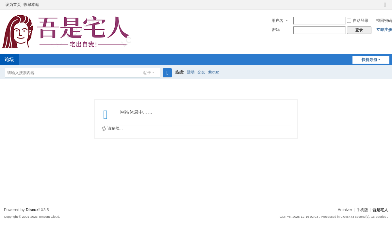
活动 (191, 72)
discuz (213, 72)
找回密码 (384, 20)
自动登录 (357, 20)
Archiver (345, 210)
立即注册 (384, 29)
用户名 (277, 20)
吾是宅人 (380, 210)
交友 (201, 72)
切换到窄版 (385, 7)
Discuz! (33, 210)
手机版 (362, 210)
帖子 (147, 73)
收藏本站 (31, 4)
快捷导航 (369, 59)
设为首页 (13, 4)
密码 (276, 29)
